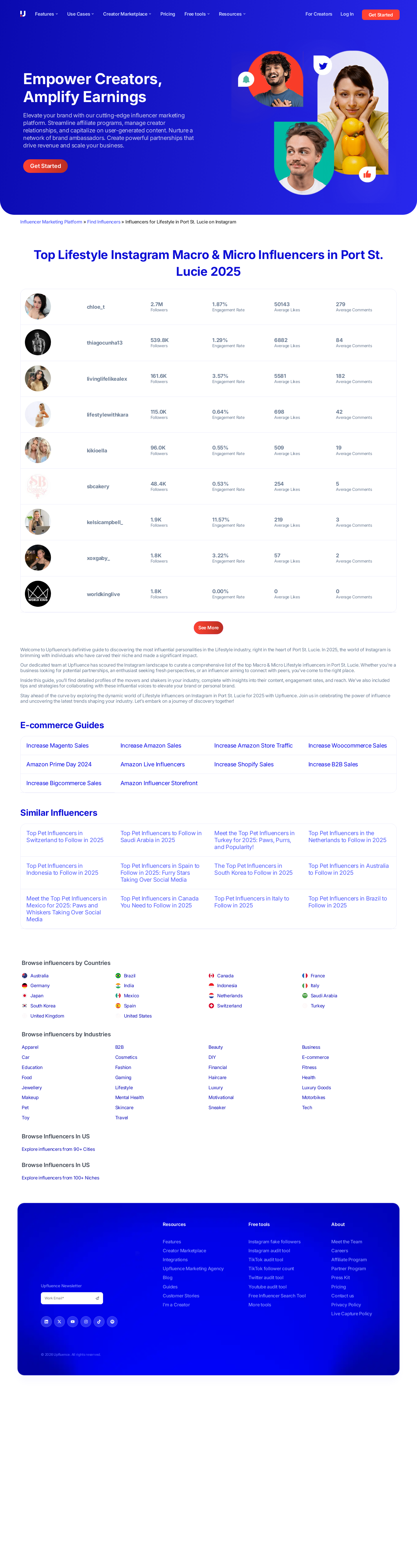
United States (138, 1015)
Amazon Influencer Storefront (158, 783)
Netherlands (229, 995)
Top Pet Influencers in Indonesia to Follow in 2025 (62, 869)
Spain (130, 1005)
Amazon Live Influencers (152, 764)
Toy (25, 1117)
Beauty (216, 1047)
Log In (347, 14)
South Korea (42, 1005)
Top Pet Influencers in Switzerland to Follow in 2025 (65, 836)
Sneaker (217, 1107)
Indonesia (227, 985)
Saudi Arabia (324, 995)
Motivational (221, 1097)
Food (27, 1077)
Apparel (30, 1047)
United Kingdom (47, 1015)
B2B (119, 1047)
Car (25, 1057)
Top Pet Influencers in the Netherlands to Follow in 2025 (347, 836)
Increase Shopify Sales (244, 764)
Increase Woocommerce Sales (347, 745)
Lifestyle (124, 1087)
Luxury (216, 1087)
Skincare (124, 1107)
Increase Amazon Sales (150, 745)
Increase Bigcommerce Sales (63, 783)
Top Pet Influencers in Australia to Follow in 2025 (348, 869)
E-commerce (315, 1057)
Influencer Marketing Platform (51, 222)
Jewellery (32, 1087)
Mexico (131, 995)
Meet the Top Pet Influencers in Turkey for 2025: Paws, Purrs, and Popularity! (254, 839)
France (318, 975)
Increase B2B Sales (333, 764)
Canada (225, 975)
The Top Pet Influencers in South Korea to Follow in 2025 (253, 869)
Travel (121, 1117)
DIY (212, 1057)
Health (309, 1077)
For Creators (319, 14)
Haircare (217, 1077)
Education (32, 1067)
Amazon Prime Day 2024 (59, 764)
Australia (39, 975)
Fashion (123, 1067)
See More (208, 627)
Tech (307, 1107)
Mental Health (129, 1097)
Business (311, 1047)
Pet (25, 1107)
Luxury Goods (316, 1087)
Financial (218, 1067)
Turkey (318, 1005)
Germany (40, 985)
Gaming (123, 1077)
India (129, 985)
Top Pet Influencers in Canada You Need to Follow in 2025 (159, 902)
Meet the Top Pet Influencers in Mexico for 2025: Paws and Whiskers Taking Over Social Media (66, 908)
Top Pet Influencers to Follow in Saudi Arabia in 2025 (161, 836)
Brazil (130, 975)
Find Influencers (103, 222)
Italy (315, 985)
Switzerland (229, 1005)
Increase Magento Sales (57, 745)
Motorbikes (313, 1097)
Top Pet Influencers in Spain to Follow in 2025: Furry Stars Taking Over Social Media (160, 872)
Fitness (309, 1067)
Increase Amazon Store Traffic (253, 745)
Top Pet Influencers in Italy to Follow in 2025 (251, 902)
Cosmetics (126, 1057)
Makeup (30, 1097)
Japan (36, 995)
